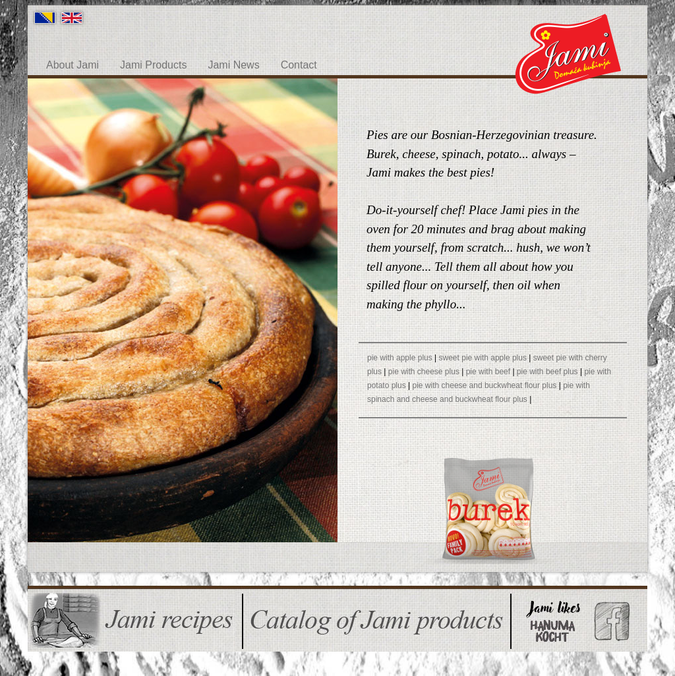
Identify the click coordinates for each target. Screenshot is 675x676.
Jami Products (153, 64)
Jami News (233, 64)
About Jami (72, 64)
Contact (299, 64)
